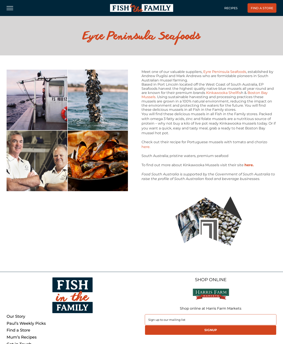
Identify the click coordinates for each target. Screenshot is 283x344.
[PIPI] (67, 130)
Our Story (16, 316)
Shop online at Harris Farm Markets (210, 308)
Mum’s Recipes (22, 337)
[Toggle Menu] (10, 8)
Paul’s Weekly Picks (26, 323)
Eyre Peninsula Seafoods (224, 72)
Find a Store (18, 330)
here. (146, 147)
